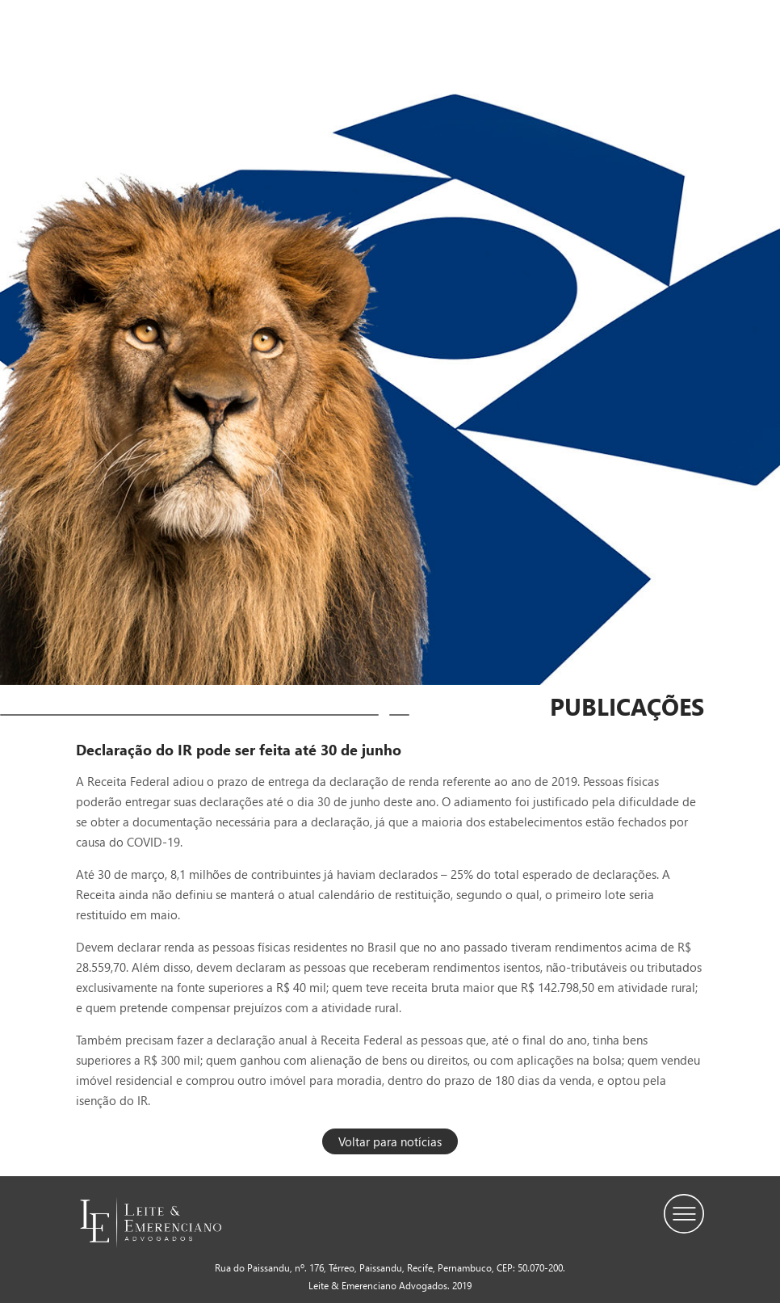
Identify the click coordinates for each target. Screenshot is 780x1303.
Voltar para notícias (390, 1141)
